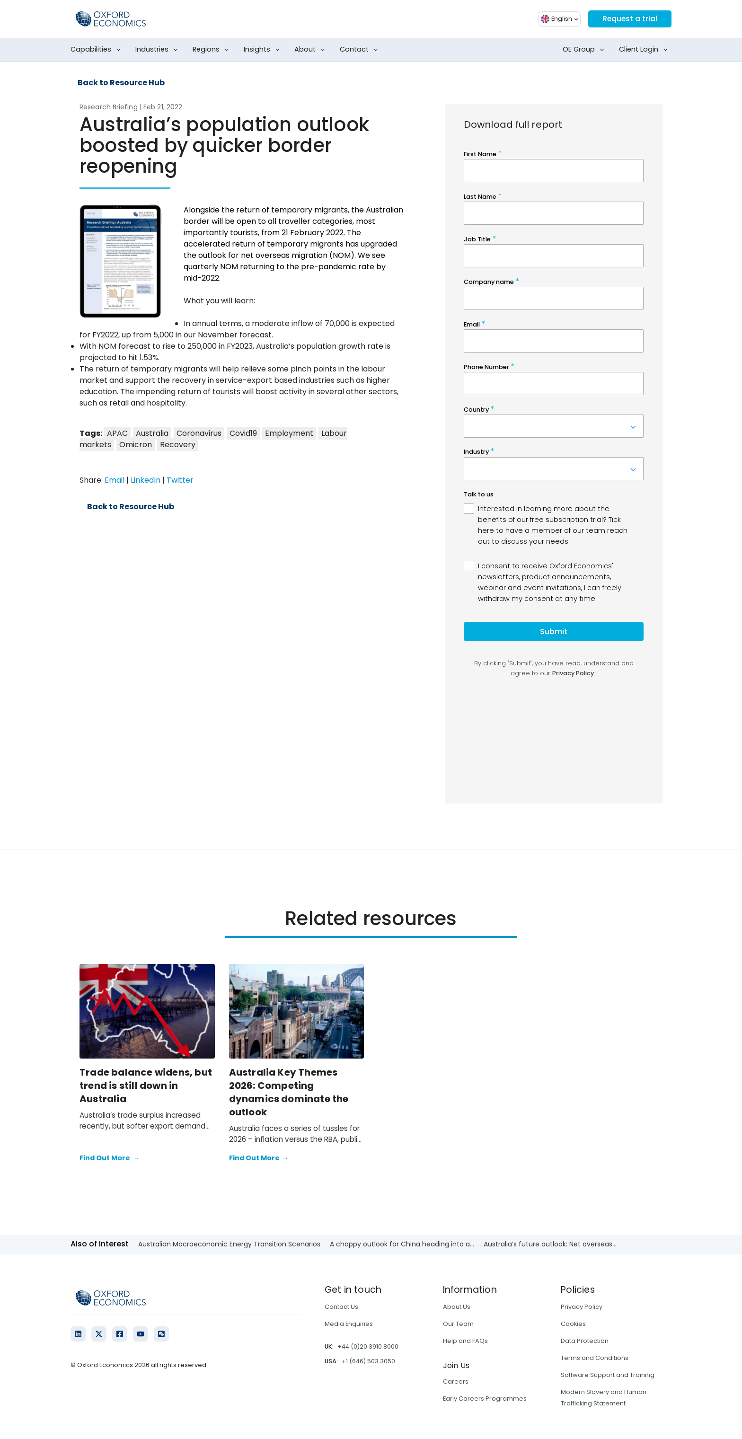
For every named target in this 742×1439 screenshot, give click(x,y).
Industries (158, 49)
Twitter (180, 480)
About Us (456, 1307)
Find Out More (109, 1158)
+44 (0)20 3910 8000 (367, 1346)
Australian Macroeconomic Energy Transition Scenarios (229, 1244)
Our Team (458, 1324)
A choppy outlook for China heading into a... (402, 1244)
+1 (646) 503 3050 (368, 1361)
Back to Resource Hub (121, 83)
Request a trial (629, 18)
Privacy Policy (581, 1307)
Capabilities (97, 49)
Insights (263, 49)
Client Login (645, 49)
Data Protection (585, 1341)
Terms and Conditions (594, 1358)
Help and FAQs (465, 1341)
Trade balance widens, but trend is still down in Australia (146, 1085)
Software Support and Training (607, 1375)
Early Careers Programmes (485, 1399)
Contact (361, 49)
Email (114, 480)
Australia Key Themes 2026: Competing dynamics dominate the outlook (289, 1092)
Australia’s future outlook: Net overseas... (550, 1244)
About (311, 49)
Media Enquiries (349, 1324)
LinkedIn (145, 480)
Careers (455, 1381)
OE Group (585, 49)
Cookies (573, 1324)
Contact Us (341, 1307)
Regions (213, 49)
